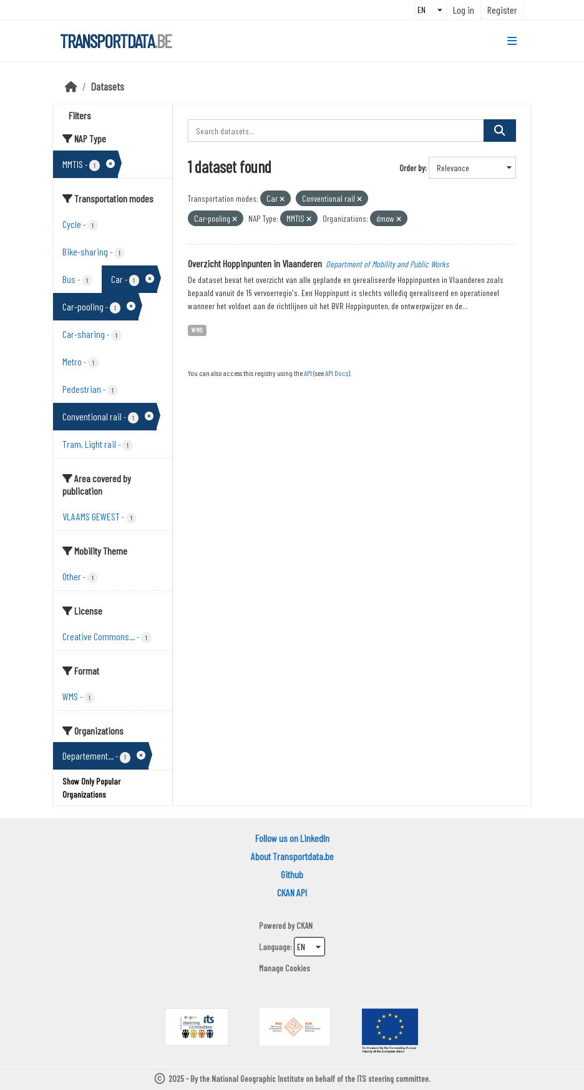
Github (292, 874)
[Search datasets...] (336, 130)
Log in (463, 10)
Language (274, 946)
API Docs (336, 373)
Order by (412, 167)
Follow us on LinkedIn (292, 838)
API (308, 373)
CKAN (304, 925)
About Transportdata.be (292, 856)
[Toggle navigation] (512, 41)
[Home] (71, 86)
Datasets (107, 86)
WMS (197, 329)
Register (502, 10)
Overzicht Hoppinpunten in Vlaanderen (255, 263)
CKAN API (292, 892)
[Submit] (500, 130)
